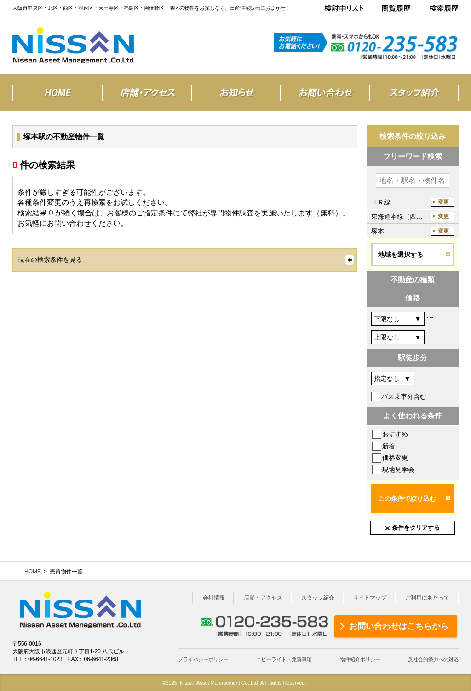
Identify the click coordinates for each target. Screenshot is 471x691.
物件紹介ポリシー (360, 659)
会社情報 (214, 598)
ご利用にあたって (427, 598)
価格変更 (395, 457)
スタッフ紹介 (317, 598)
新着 (388, 446)
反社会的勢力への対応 (433, 659)
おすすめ (395, 434)
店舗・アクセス (263, 598)
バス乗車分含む (403, 396)
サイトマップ (369, 598)
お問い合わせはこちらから (398, 626)
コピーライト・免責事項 (284, 659)
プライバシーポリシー (203, 659)
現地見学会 (398, 469)
